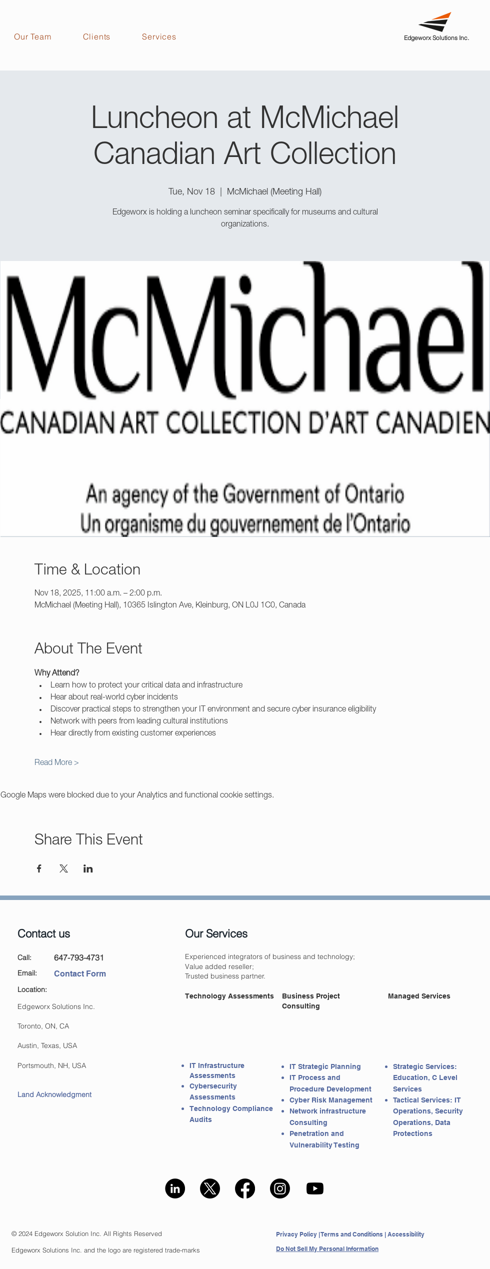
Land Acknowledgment (55, 1094)
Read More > (56, 764)
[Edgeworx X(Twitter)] (210, 1188)
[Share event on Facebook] (39, 868)
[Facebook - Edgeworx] (245, 1188)
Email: (27, 973)
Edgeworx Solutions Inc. (436, 38)
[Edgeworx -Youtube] (315, 1188)
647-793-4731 (79, 957)
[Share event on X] (63, 868)
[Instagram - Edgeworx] (280, 1188)
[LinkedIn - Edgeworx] (175, 1188)
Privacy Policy (296, 1234)
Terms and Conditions (352, 1234)
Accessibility (406, 1234)
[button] (41, 36)
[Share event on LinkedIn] (88, 868)
